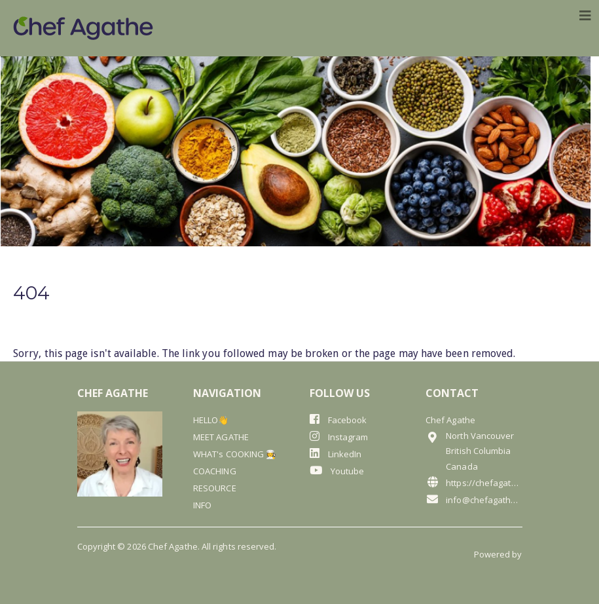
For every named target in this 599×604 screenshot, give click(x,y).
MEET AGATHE (221, 437)
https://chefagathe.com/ (474, 482)
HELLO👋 (210, 420)
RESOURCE (214, 488)
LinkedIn (336, 453)
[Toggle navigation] (585, 16)
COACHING (214, 471)
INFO (202, 505)
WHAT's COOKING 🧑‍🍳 (234, 454)
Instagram (339, 436)
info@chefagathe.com (474, 499)
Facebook (338, 419)
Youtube (337, 470)
